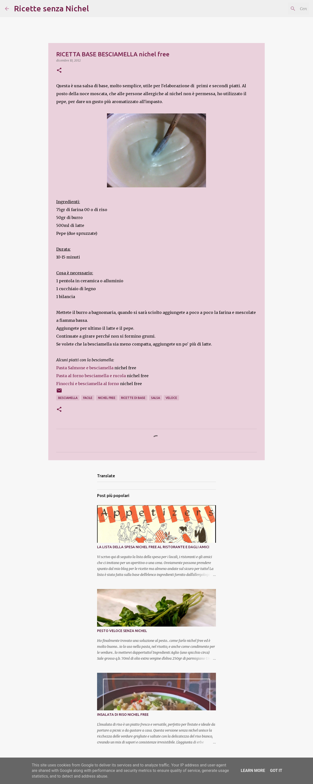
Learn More (253, 770)
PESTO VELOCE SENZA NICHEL (122, 631)
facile (87, 397)
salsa (155, 397)
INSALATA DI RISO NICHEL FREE (123, 715)
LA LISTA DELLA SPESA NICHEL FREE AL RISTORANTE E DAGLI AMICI (153, 547)
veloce (171, 397)
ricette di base (133, 397)
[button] (59, 70)
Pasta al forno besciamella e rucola (91, 375)
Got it (276, 770)
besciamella (68, 397)
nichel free (106, 397)
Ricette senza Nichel (51, 8)
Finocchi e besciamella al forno (87, 383)
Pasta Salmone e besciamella (84, 367)
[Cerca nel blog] (283, 9)
